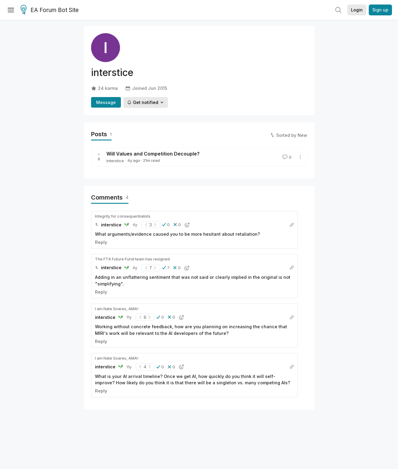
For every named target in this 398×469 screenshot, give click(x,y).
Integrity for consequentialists (122, 216)
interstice (115, 160)
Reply (101, 242)
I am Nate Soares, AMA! (116, 308)
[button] (166, 224)
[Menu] (11, 10)
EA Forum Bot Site (50, 10)
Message (106, 102)
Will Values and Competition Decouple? (153, 154)
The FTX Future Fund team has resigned (132, 259)
